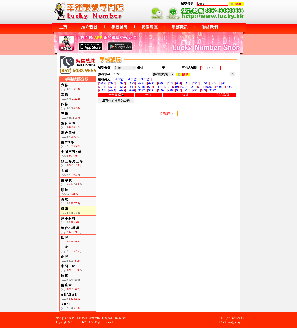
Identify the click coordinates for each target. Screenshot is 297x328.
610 (167, 86)
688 (178, 83)
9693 (102, 90)
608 (159, 86)
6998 (161, 83)
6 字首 (132, 79)
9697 (141, 90)
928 (170, 90)
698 (187, 83)
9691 (219, 86)
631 (200, 86)
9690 (209, 86)
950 (187, 90)
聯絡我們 (120, 318)
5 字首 (145, 79)
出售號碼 (116, 94)
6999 (102, 83)
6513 (225, 83)
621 (192, 86)
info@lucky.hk (236, 322)
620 (183, 86)
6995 (151, 83)
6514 (102, 86)
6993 (132, 83)
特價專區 (94, 318)
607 (150, 86)
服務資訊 (107, 318)
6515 (112, 86)
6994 (141, 83)
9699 (161, 90)
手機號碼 (81, 318)
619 (175, 86)
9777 (212, 90)
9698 (151, 90)
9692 (229, 86)
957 (195, 90)
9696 (132, 90)
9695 (122, 90)
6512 (215, 83)
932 (178, 90)
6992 (122, 83)
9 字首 (119, 79)
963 (203, 90)
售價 (148, 94)
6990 (112, 83)
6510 (196, 83)
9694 (112, 90)
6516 (122, 86)
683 (170, 83)
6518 (141, 86)
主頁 (59, 318)
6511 (206, 83)
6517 (132, 86)
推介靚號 (68, 318)
